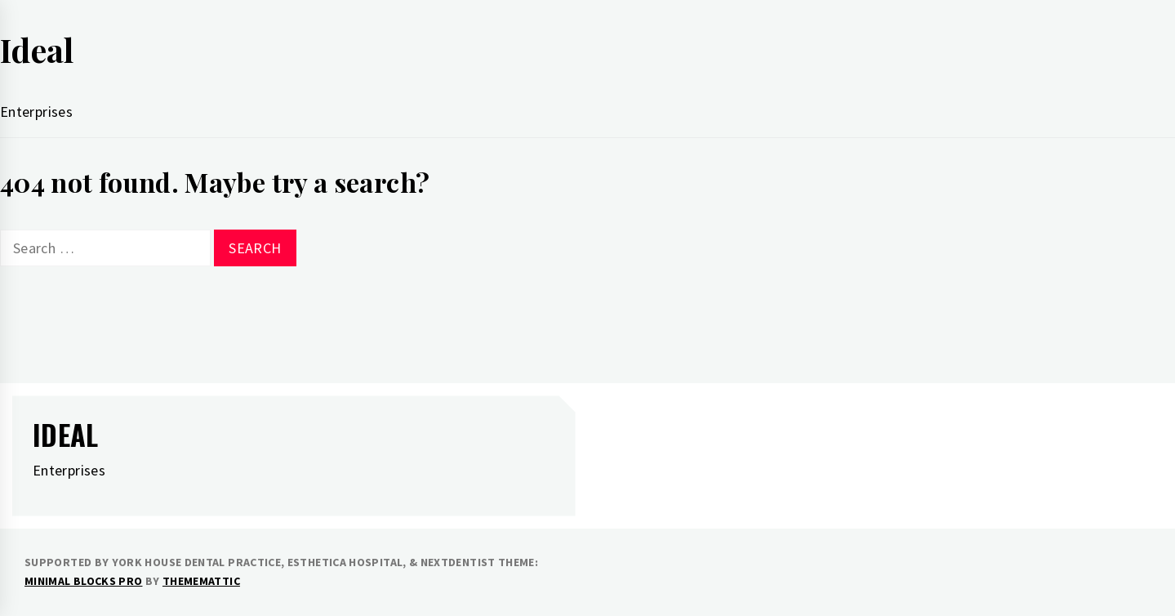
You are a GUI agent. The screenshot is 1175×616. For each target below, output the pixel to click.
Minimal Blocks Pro (83, 581)
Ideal (37, 49)
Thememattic (201, 581)
